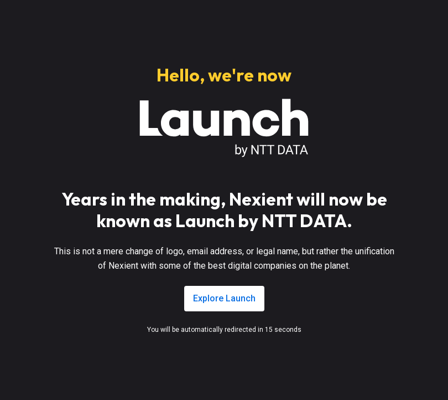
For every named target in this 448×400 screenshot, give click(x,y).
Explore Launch (224, 298)
